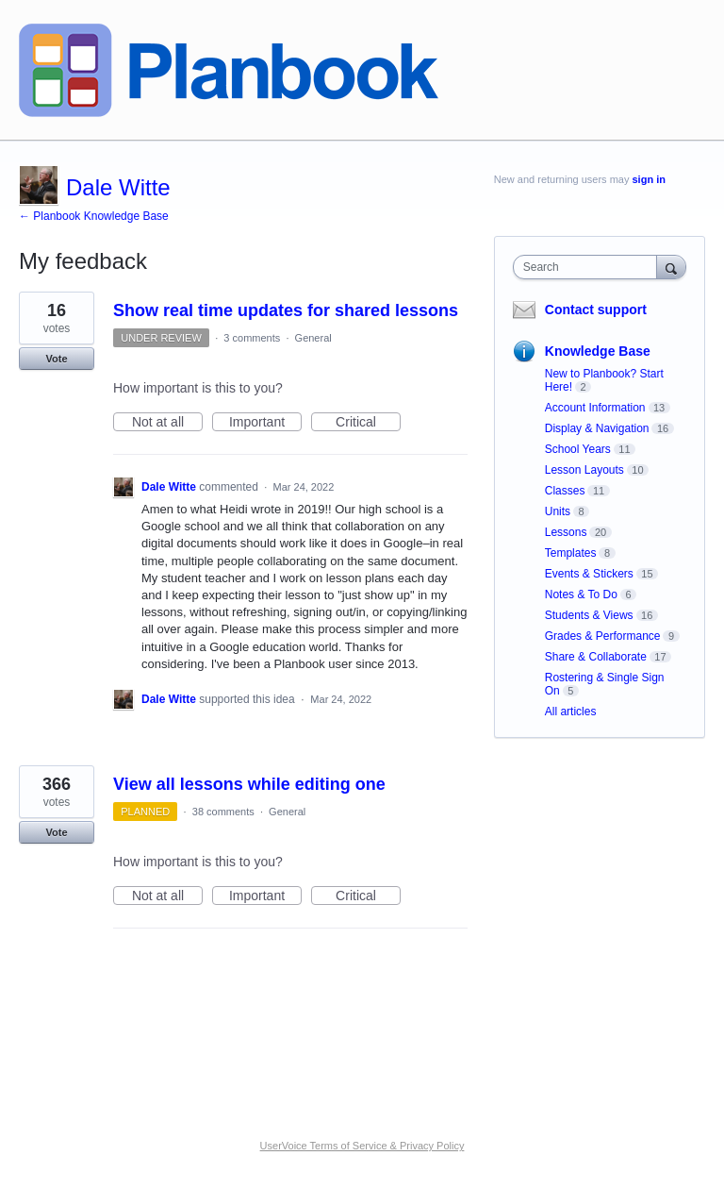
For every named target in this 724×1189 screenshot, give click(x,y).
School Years (578, 449)
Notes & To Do (581, 594)
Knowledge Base (597, 351)
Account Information (595, 407)
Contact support (596, 309)
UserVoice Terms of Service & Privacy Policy (362, 1145)
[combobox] (589, 267)
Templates (571, 553)
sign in (649, 179)
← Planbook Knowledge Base (94, 216)
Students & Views (589, 615)
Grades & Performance (603, 636)
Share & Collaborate (596, 656)
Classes (565, 490)
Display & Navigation (597, 428)
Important (265, 422)
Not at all (167, 422)
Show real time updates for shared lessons (285, 310)
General (313, 337)
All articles (571, 711)
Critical (368, 422)
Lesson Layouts (584, 470)
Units (557, 511)
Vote (56, 358)
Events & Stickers (589, 573)
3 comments (251, 337)
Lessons (566, 532)
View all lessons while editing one (249, 784)
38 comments (223, 811)
